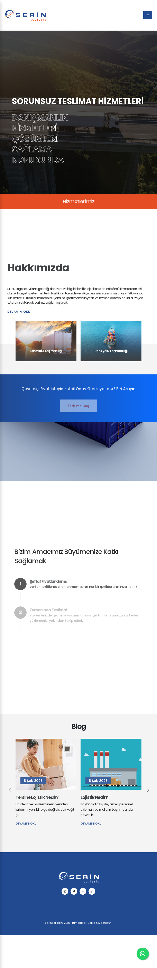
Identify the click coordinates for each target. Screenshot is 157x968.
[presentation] (9, 790)
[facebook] (83, 891)
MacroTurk (105, 923)
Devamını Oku (18, 312)
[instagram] (65, 891)
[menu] (147, 15)
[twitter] (74, 891)
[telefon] (92, 891)
